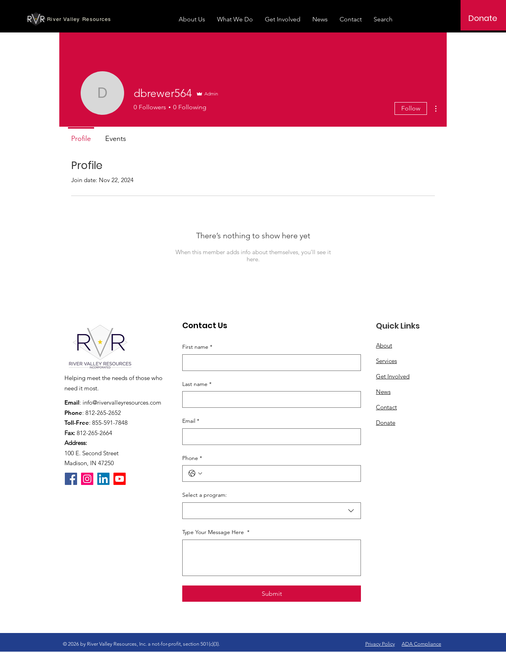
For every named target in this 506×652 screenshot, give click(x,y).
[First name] (269, 363)
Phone (192, 458)
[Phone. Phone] (279, 473)
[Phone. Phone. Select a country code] (195, 473)
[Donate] (483, 18)
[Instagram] (87, 479)
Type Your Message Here (215, 532)
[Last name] (269, 399)
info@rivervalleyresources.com (122, 402)
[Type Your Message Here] (272, 557)
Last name (196, 384)
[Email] (269, 437)
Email (190, 421)
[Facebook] (71, 479)
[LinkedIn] (103, 479)
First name (197, 347)
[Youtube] (119, 479)
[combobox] (271, 510)
